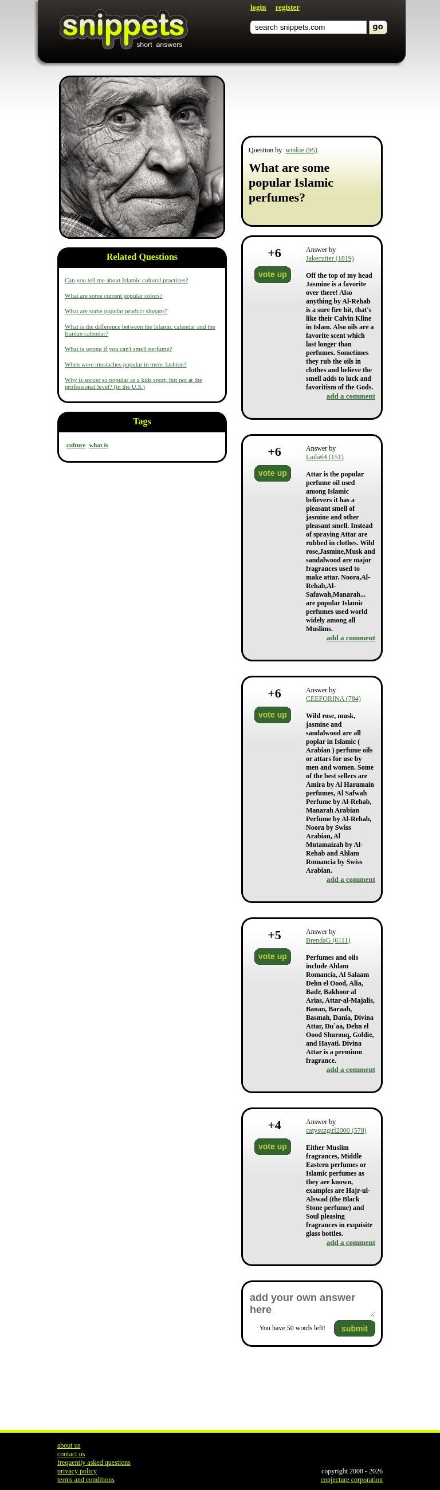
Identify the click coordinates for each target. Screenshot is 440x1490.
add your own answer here (312, 1304)
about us (68, 1445)
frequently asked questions (94, 1463)
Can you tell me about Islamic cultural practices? (126, 280)
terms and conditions (86, 1480)
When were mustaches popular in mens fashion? (126, 364)
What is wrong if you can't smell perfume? (118, 348)
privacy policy (77, 1471)
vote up (272, 274)
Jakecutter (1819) (330, 258)
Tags (142, 421)
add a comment (351, 396)
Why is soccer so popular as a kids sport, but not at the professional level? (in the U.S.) (133, 383)
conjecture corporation (352, 1480)
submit (354, 1328)
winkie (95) (301, 150)
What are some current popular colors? (114, 295)
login (258, 7)
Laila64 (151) (325, 457)
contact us (71, 1454)
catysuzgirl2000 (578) (336, 1130)
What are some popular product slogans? (116, 311)
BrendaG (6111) (328, 940)
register (288, 7)
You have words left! (292, 1328)
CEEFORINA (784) (333, 699)
